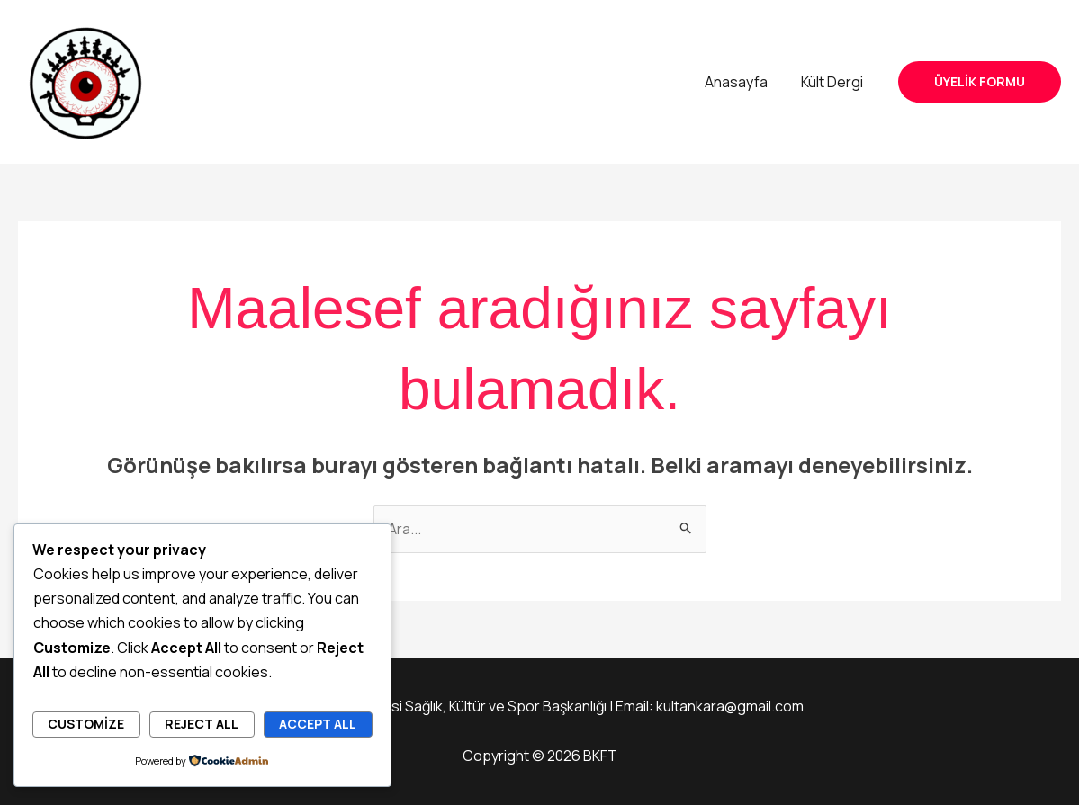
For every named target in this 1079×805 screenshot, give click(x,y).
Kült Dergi (835, 82)
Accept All (317, 723)
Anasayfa (743, 82)
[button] (979, 82)
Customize (86, 723)
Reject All (201, 723)
